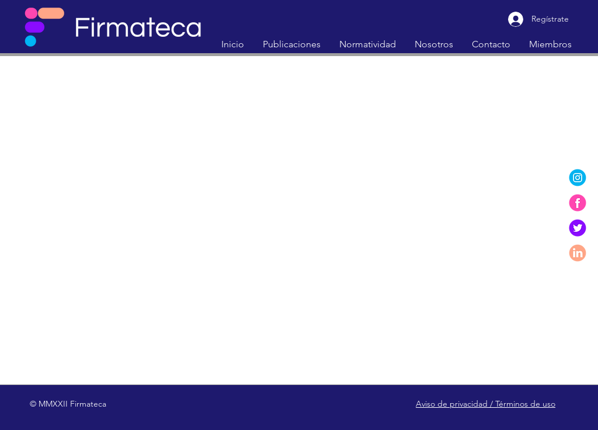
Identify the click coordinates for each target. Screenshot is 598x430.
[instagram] (577, 177)
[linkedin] (577, 253)
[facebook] (577, 202)
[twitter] (577, 228)
